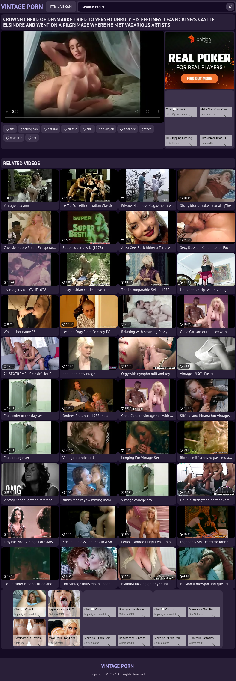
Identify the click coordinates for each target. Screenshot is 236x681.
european (31, 129)
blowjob (108, 129)
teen (148, 129)
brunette (16, 138)
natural (53, 129)
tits (12, 129)
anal (90, 129)
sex (34, 138)
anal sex (130, 129)
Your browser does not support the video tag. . (82, 77)
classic (72, 129)
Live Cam (65, 6)
